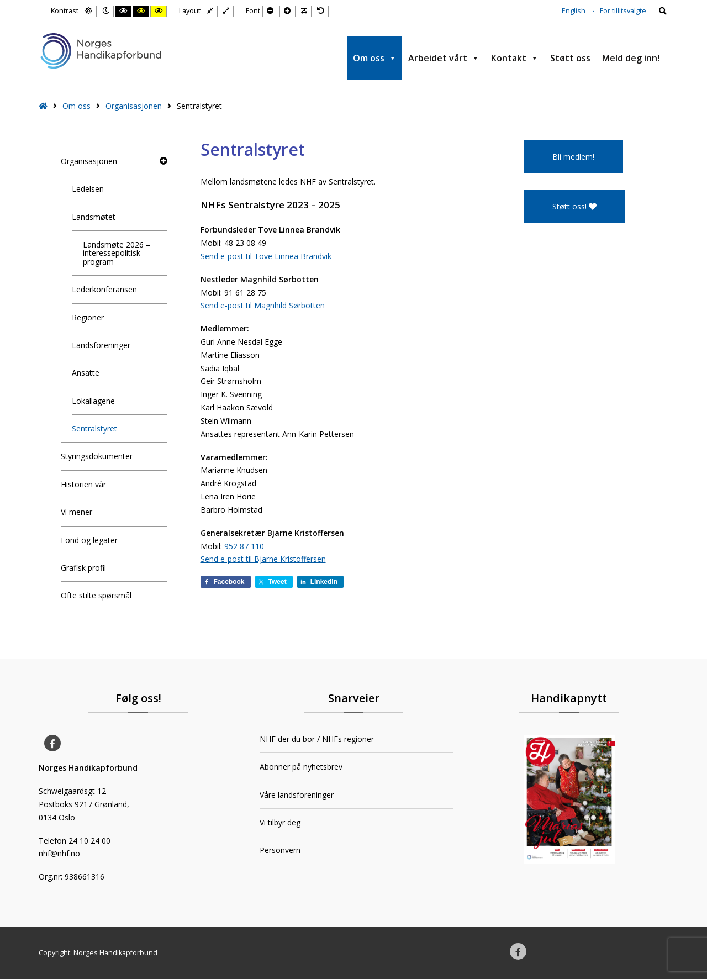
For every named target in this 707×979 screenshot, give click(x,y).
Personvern (280, 850)
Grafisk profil (83, 567)
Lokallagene (93, 401)
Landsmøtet (93, 217)
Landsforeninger (101, 345)
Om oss (375, 58)
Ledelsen (88, 188)
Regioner (88, 317)
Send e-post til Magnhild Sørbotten (263, 305)
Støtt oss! (574, 206)
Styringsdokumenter (97, 456)
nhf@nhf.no (59, 853)
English (573, 10)
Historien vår (83, 484)
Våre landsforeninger (297, 794)
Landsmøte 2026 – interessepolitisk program (116, 253)
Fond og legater (89, 540)
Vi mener (76, 512)
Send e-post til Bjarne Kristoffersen (263, 559)
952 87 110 (244, 546)
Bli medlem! (573, 156)
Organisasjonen (133, 106)
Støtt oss (570, 58)
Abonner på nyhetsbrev (301, 766)
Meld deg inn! (630, 58)
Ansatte (85, 372)
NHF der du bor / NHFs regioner (317, 739)
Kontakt (515, 58)
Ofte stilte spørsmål (96, 595)
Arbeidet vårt (443, 58)
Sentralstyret (94, 428)
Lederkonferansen (104, 289)
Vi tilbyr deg (280, 822)
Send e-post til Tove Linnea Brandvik (266, 256)
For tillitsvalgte (623, 10)
